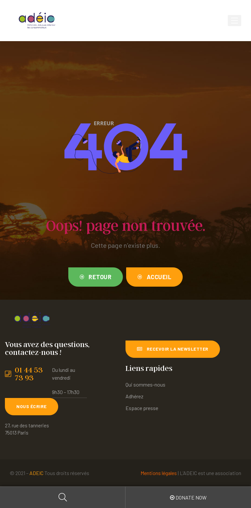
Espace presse (142, 408)
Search (63, 497)
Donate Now (188, 497)
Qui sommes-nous (145, 384)
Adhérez (134, 396)
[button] (95, 277)
